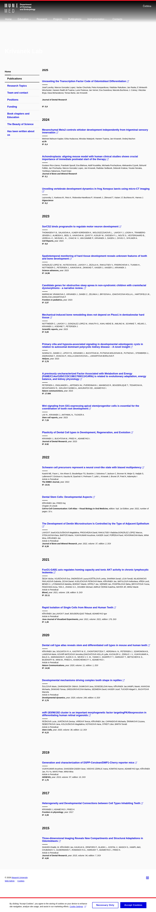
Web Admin (10, 881)
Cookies (20, 881)
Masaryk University (19, 877)
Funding (12, 106)
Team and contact (17, 92)
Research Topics (17, 85)
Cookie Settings (78, 907)
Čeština (147, 6)
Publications (14, 78)
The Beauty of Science (20, 124)
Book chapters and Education (18, 115)
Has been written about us (20, 133)
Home (8, 71)
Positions (12, 99)
